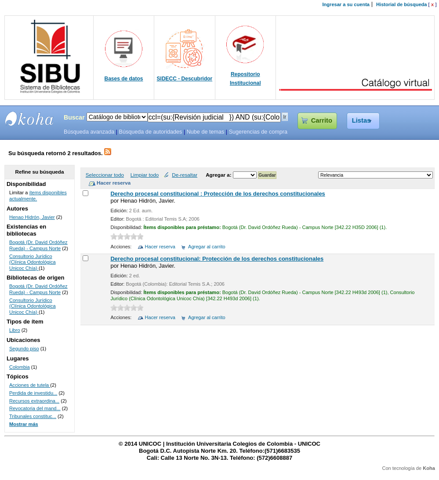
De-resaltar (184, 175)
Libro (14, 330)
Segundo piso (24, 348)
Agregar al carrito (206, 246)
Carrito (321, 120)
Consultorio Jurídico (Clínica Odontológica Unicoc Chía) (32, 262)
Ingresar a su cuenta (346, 4)
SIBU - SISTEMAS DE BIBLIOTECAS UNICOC (29, 118)
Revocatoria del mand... (35, 408)
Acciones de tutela (29, 385)
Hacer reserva (160, 246)
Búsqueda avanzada (89, 132)
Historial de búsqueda (401, 4)
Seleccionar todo (105, 175)
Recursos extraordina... (34, 401)
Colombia (19, 367)
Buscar (74, 117)
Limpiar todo (145, 175)
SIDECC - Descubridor (185, 79)
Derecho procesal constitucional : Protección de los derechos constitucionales (217, 193)
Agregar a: (219, 175)
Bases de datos (124, 79)
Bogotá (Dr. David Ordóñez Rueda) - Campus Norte (38, 245)
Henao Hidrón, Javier (32, 217)
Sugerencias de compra (258, 132)
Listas (361, 120)
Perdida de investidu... (33, 393)
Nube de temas (206, 132)
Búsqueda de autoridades (150, 132)
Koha (429, 468)
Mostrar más (23, 424)
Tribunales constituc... (32, 416)
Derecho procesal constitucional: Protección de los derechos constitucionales (216, 258)
